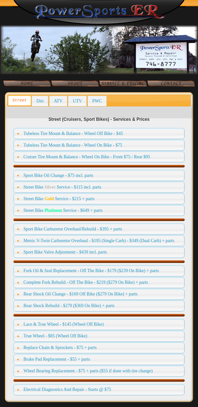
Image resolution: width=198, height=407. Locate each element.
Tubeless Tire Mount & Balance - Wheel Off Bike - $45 (73, 133)
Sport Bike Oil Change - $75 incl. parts (58, 175)
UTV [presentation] (77, 100)
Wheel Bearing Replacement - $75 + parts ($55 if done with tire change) (88, 370)
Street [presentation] (19, 100)
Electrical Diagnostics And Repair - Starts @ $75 (67, 389)
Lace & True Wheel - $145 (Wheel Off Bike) (64, 324)
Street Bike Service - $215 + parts (59, 198)
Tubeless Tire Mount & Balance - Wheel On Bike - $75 (73, 145)
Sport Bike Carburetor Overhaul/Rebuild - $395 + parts (73, 228)
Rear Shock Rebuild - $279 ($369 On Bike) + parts (69, 305)
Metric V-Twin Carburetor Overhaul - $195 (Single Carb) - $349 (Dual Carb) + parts (99, 240)
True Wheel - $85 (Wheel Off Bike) (55, 335)
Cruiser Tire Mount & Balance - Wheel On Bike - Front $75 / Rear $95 (87, 156)
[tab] (19, 100)
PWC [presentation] (97, 100)
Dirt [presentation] (40, 100)
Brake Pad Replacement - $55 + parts (57, 359)
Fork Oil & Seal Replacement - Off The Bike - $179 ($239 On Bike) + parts (91, 270)
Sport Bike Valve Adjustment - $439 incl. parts (65, 252)
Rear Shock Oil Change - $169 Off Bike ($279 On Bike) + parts (81, 293)
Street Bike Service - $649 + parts (63, 210)
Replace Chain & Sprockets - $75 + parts (60, 347)
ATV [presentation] (58, 100)
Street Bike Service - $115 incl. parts (62, 187)
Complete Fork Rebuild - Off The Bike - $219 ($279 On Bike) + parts (86, 282)
